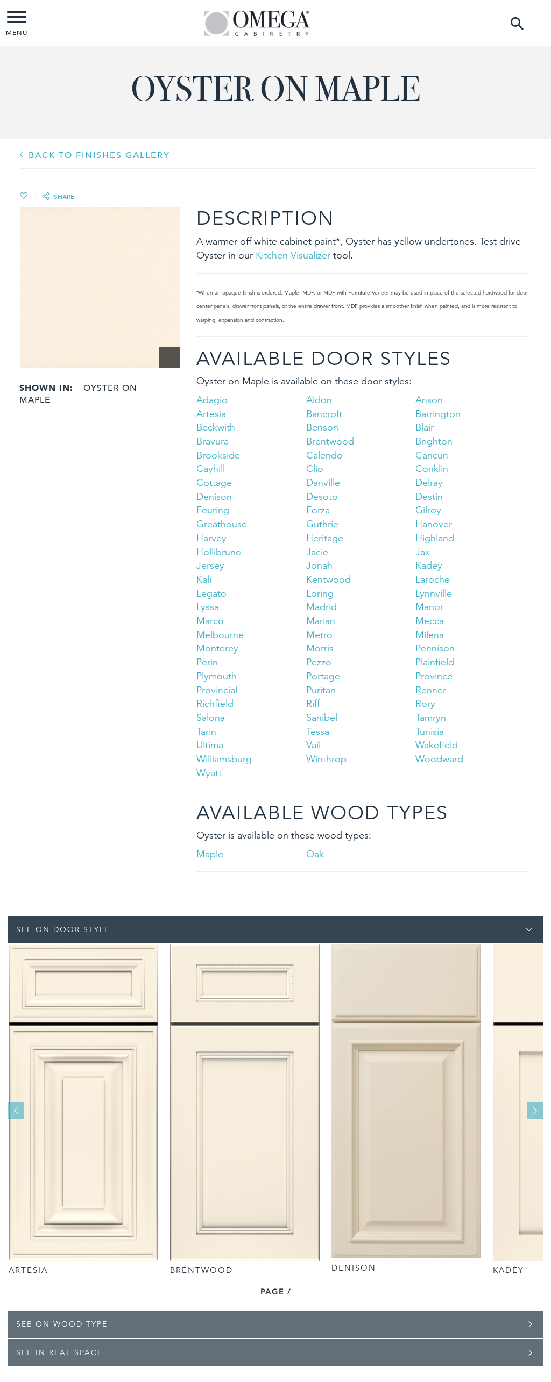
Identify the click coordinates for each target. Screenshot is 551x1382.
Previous (16, 1110)
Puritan (321, 690)
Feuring (212, 510)
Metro (319, 634)
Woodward (439, 759)
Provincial (216, 690)
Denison (214, 496)
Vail (313, 745)
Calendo (324, 455)
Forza (318, 510)
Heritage (324, 538)
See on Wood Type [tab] (62, 1324)
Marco (210, 620)
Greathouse (221, 524)
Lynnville (433, 593)
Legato (211, 593)
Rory (425, 703)
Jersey (210, 565)
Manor (429, 606)
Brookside (218, 455)
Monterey (217, 648)
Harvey (211, 538)
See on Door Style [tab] (63, 929)
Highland (434, 538)
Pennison (435, 648)
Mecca (429, 620)
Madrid (321, 606)
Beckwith (215, 427)
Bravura (212, 441)
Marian (320, 620)
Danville (323, 482)
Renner (430, 690)
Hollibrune (218, 552)
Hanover (433, 524)
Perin (207, 662)
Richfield (215, 703)
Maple (209, 854)
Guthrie (322, 524)
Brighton (434, 441)
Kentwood (328, 579)
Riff (313, 703)
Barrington (438, 413)
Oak (315, 854)
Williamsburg (224, 759)
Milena (429, 634)
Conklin (431, 468)
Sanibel (321, 717)
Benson (322, 427)
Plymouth (216, 676)
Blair (424, 427)
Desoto (322, 496)
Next (535, 1110)
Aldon (319, 399)
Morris (320, 648)
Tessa (317, 731)
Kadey (428, 565)
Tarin (206, 731)
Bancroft (324, 413)
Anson (429, 399)
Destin (429, 496)
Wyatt (209, 773)
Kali (203, 579)
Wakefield (436, 745)
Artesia (211, 413)
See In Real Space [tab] (59, 1352)
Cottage (214, 482)
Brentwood (330, 441)
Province (434, 676)
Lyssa (207, 606)
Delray (429, 482)
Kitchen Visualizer (293, 255)
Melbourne (220, 634)
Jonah (319, 565)
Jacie (317, 552)
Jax (422, 552)
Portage (323, 676)
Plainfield (434, 662)
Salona (210, 717)
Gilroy (428, 510)
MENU (16, 24)
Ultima (209, 745)
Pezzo (318, 662)
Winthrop (326, 759)
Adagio (212, 399)
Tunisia (429, 731)
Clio (314, 468)
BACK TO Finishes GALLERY (99, 155)
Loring (320, 593)
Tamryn (430, 717)
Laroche (432, 579)
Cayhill (210, 468)
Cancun (431, 455)
